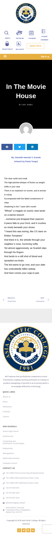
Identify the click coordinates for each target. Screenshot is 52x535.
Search (7, 38)
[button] (5, 56)
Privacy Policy (7, 49)
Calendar (32, 38)
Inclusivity (20, 49)
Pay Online (20, 38)
